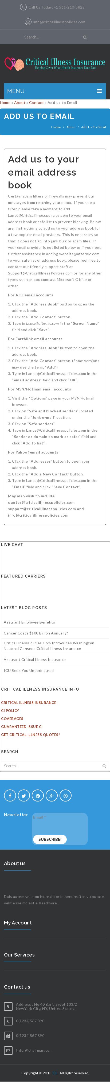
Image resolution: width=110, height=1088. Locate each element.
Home (5, 102)
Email (39, 817)
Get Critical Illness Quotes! (30, 735)
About (20, 102)
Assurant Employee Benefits (29, 622)
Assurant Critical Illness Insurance (35, 659)
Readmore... (49, 903)
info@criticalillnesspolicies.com (59, 22)
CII (55, 1073)
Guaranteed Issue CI (22, 727)
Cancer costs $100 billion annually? (36, 633)
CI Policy (10, 710)
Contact (36, 102)
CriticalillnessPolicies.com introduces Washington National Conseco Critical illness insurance (49, 646)
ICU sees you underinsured (29, 670)
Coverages (12, 719)
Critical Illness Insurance (28, 702)
